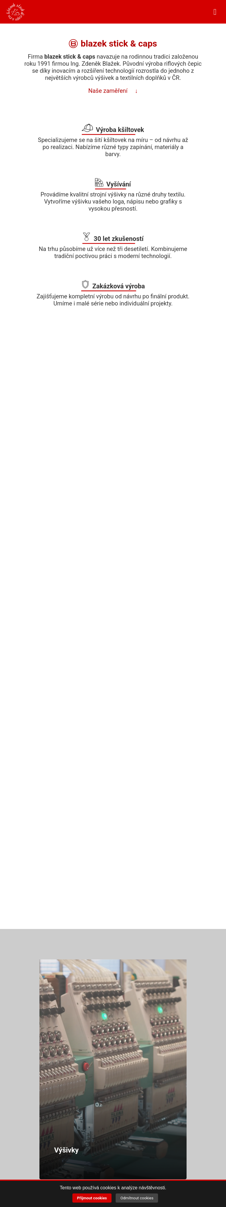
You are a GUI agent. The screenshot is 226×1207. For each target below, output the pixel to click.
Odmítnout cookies (136, 1198)
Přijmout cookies (92, 1198)
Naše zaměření (108, 90)
